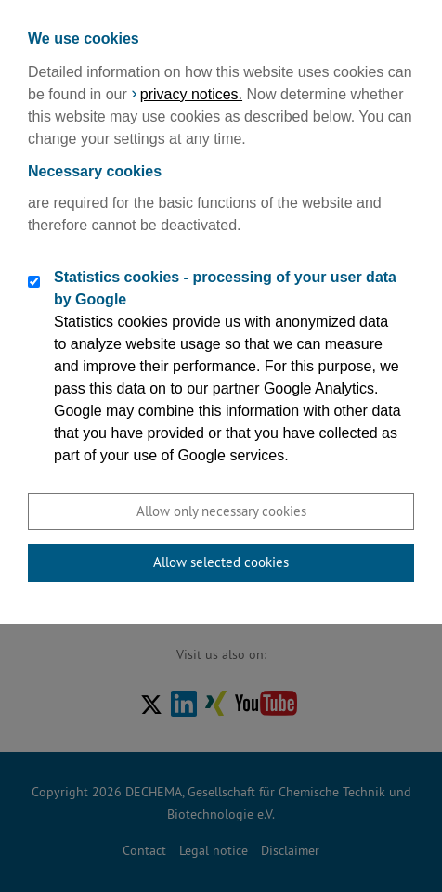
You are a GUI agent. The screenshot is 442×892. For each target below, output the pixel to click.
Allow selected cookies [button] (221, 562)
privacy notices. (191, 94)
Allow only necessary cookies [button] (221, 511)
